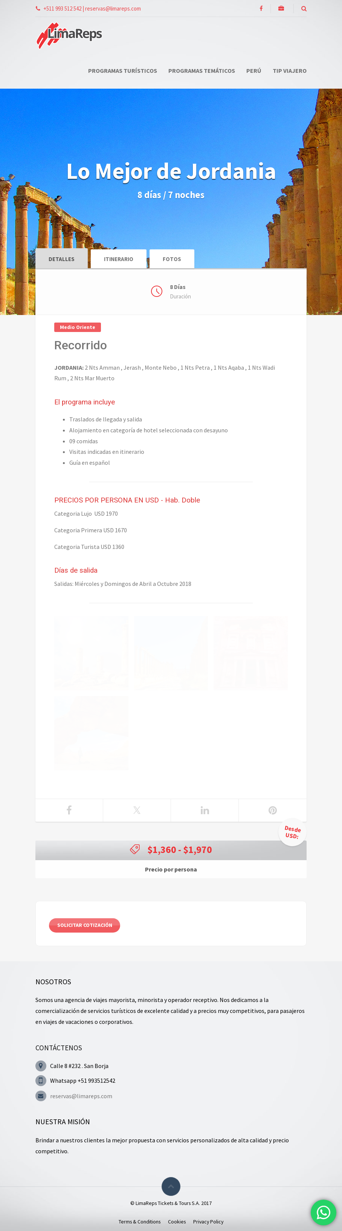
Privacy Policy (208, 1221)
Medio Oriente (77, 327)
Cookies (177, 1221)
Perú (253, 70)
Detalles (62, 259)
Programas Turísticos (122, 70)
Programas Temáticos (201, 70)
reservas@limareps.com (81, 1096)
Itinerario (118, 259)
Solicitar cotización (84, 925)
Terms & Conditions (139, 1221)
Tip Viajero (290, 70)
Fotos (172, 259)
